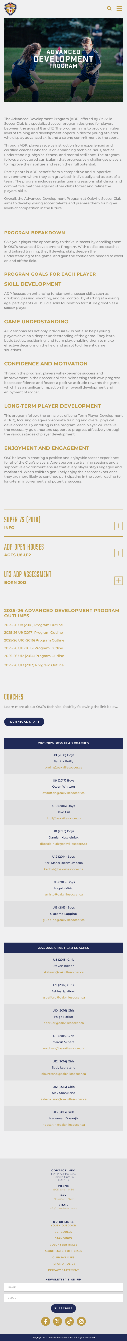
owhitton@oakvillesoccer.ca (63, 793)
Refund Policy (63, 1263)
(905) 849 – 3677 (63, 1199)
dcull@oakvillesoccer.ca (63, 818)
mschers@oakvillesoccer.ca (63, 1048)
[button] (109, 8)
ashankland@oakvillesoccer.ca (63, 1099)
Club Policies (63, 1257)
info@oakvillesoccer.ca (63, 1208)
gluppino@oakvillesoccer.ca (64, 920)
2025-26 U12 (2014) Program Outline (34, 656)
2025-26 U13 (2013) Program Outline (34, 665)
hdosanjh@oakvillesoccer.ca (63, 1125)
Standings (63, 1238)
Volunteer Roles (63, 1244)
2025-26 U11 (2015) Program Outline (33, 648)
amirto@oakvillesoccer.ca (63, 894)
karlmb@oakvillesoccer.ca (63, 869)
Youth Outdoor (63, 1225)
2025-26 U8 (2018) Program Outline (33, 625)
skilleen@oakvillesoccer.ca (64, 972)
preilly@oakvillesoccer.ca (63, 767)
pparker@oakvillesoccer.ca (63, 1023)
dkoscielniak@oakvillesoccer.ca (63, 844)
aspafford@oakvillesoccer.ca (63, 997)
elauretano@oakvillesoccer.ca (63, 1074)
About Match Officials (63, 1251)
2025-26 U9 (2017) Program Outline (33, 633)
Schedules (63, 1231)
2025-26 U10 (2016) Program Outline (34, 640)
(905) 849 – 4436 (63, 1189)
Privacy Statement (63, 1270)
